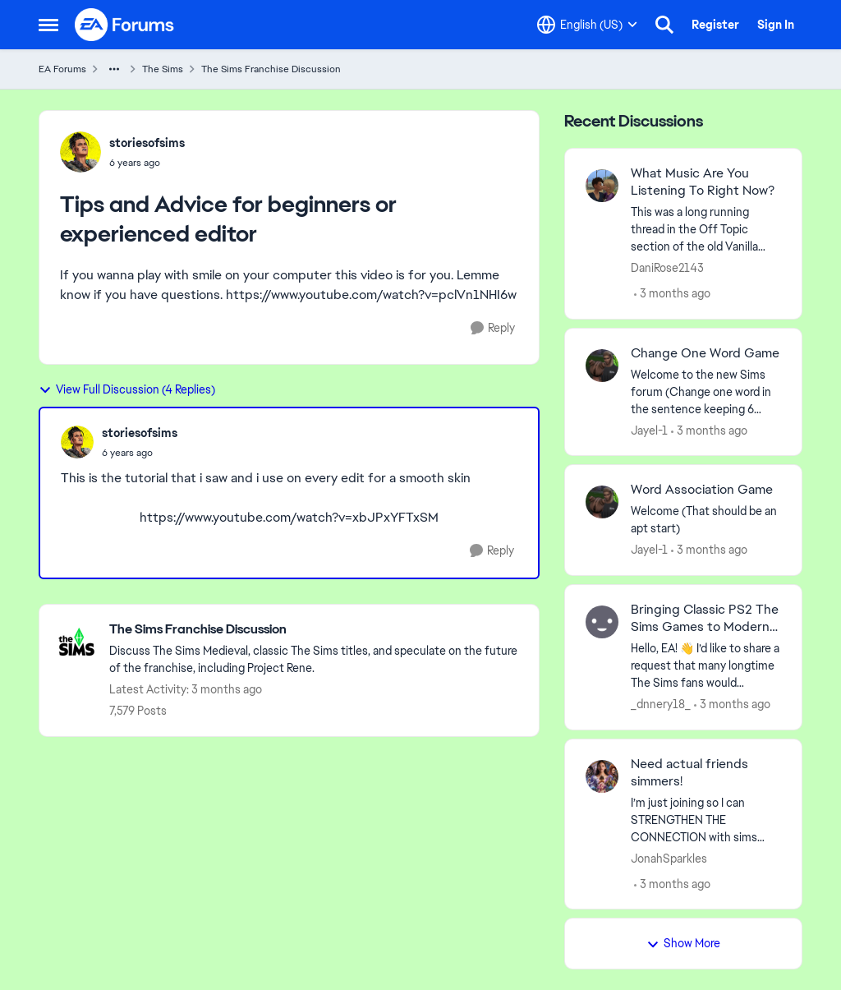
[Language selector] (587, 24)
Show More (683, 943)
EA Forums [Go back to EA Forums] (62, 69)
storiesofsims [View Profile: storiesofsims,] (147, 143)
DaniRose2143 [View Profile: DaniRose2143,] (667, 267)
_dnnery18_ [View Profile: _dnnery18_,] (661, 704)
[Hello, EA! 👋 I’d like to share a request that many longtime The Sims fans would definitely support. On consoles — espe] (706, 666)
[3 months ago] (672, 293)
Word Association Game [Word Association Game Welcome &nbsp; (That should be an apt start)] (702, 489)
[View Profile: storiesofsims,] (80, 152)
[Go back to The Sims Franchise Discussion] (315, 629)
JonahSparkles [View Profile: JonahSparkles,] (669, 857)
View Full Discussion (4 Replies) (127, 389)
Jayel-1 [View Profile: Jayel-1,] (649, 429)
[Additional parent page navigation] (114, 69)
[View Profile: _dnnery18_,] (602, 622)
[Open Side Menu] (48, 24)
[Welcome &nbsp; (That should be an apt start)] (706, 520)
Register (715, 24)
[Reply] (492, 328)
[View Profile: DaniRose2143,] (602, 185)
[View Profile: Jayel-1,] (602, 365)
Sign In (775, 24)
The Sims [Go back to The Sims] (162, 69)
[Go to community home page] (125, 24)
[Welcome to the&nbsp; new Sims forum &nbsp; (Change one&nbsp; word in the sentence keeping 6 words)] (706, 391)
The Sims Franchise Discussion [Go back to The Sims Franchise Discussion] (271, 69)
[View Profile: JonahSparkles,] (602, 776)
